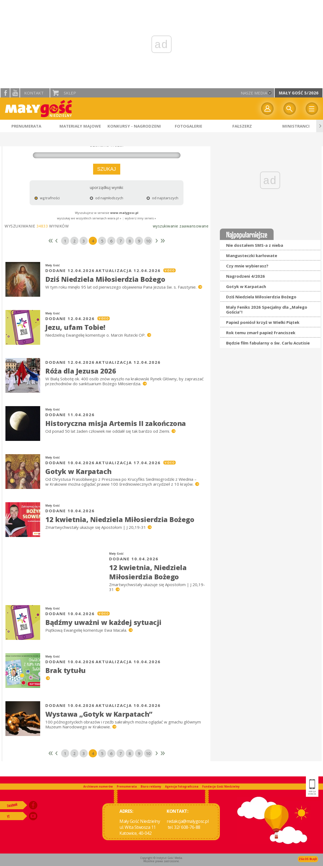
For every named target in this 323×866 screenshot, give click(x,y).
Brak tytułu (65, 670)
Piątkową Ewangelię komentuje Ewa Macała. (86, 630)
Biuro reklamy (151, 786)
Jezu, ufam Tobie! (75, 327)
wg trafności (47, 197)
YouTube (15, 92)
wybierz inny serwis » (140, 218)
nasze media (254, 93)
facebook (5, 92)
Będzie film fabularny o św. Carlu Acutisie (268, 342)
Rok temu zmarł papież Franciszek (260, 332)
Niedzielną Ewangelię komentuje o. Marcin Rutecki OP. (96, 335)
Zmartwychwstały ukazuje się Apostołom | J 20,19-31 (96, 527)
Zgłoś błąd (308, 859)
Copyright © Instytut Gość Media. (161, 858)
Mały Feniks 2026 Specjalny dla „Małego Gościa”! (266, 309)
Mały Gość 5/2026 (298, 93)
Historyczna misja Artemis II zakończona (115, 423)
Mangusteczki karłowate (251, 255)
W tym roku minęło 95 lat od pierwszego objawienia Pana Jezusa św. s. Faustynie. (121, 287)
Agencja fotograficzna (181, 786)
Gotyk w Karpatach (78, 471)
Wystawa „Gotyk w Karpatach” (98, 714)
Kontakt (34, 93)
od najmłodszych (103, 197)
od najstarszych (155, 197)
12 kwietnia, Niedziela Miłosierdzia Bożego (119, 519)
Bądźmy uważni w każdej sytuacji (103, 622)
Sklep (70, 93)
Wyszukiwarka (289, 108)
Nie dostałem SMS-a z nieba (254, 245)
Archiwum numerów (98, 786)
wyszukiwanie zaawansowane (181, 226)
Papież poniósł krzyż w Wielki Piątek (262, 322)
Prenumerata (127, 786)
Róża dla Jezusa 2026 (80, 370)
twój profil (267, 108)
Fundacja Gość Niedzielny (221, 786)
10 (148, 241)
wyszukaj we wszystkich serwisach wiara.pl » (89, 218)
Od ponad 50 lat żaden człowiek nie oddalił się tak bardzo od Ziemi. (108, 431)
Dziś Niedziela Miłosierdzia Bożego (105, 279)
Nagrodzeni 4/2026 (245, 276)
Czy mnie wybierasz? (247, 265)
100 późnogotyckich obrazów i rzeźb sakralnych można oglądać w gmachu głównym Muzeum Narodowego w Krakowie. (123, 724)
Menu (312, 108)
